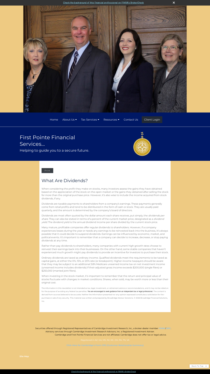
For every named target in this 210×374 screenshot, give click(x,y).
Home (54, 119)
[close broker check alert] (174, 2)
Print (47, 170)
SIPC (168, 328)
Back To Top (199, 366)
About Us (68, 119)
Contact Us (131, 119)
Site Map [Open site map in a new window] (24, 356)
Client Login (152, 119)
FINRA (162, 328)
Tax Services (89, 119)
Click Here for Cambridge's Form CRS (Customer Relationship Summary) (105, 345)
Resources (110, 119)
